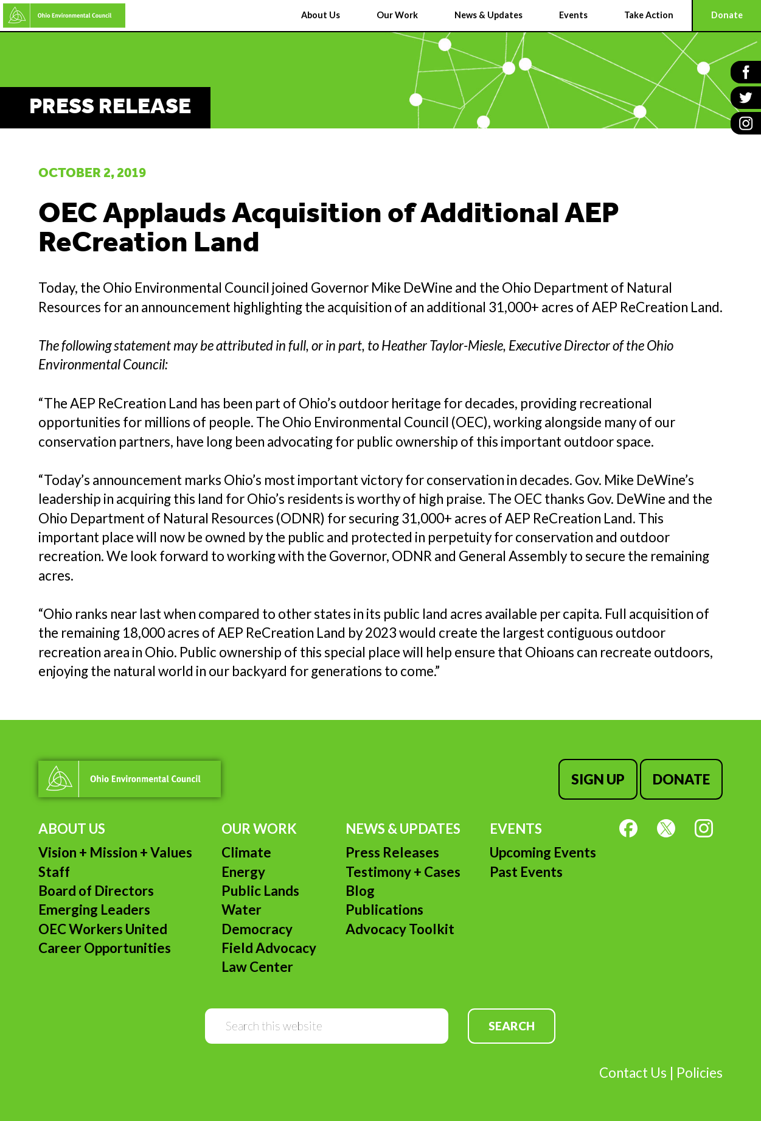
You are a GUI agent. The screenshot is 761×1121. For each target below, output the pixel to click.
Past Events (526, 872)
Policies (699, 1072)
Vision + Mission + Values (115, 852)
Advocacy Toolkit (400, 929)
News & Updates (403, 828)
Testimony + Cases (403, 872)
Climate (246, 852)
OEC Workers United (102, 929)
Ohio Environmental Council (64, 15)
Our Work (259, 828)
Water (241, 909)
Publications (384, 909)
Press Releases (392, 852)
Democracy (257, 929)
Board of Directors (96, 890)
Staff (54, 872)
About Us (71, 828)
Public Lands (260, 890)
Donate (681, 779)
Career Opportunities (104, 948)
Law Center (257, 967)
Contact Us (633, 1072)
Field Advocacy (268, 948)
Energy (243, 872)
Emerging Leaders (94, 909)
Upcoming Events (543, 852)
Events (516, 828)
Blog (360, 890)
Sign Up (598, 779)
